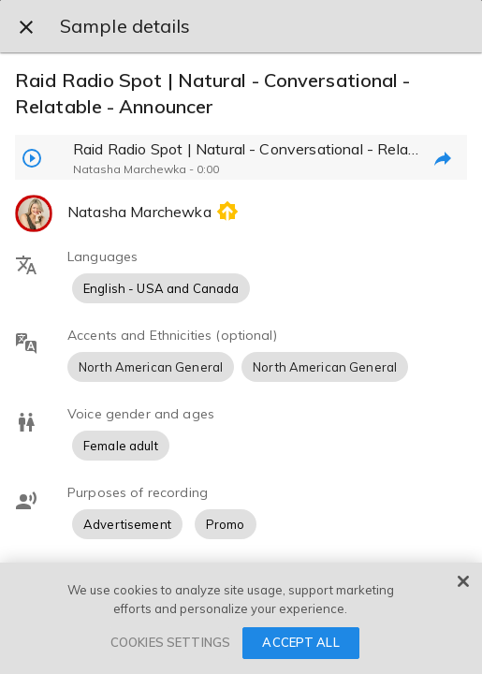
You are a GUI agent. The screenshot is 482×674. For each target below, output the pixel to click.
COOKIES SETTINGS (170, 642)
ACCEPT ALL (300, 642)
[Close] (463, 581)
